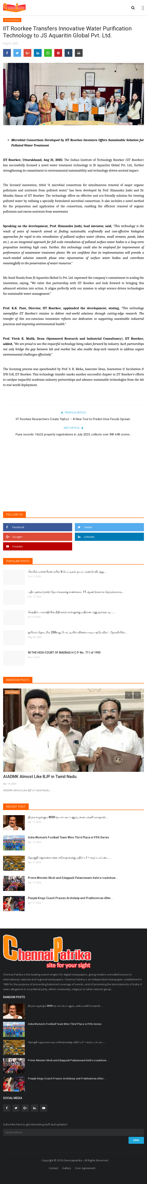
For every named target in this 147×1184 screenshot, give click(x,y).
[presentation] (128, 695)
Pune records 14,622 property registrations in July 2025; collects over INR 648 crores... (73, 434)
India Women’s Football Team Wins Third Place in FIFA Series (68, 837)
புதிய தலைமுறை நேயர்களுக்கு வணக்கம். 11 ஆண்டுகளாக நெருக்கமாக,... (76, 592)
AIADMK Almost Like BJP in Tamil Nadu (39, 776)
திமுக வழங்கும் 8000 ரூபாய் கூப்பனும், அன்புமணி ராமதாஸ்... (68, 817)
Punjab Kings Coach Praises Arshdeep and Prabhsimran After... (70, 898)
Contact (53, 1168)
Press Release (12, 19)
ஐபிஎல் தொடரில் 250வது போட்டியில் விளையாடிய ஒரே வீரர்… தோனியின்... (77, 632)
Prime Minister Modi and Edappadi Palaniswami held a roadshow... (73, 877)
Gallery (66, 1168)
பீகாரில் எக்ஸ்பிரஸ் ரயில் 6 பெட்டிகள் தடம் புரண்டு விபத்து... (67, 571)
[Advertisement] (73, 476)
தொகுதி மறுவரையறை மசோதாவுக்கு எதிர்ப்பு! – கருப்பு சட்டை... (69, 857)
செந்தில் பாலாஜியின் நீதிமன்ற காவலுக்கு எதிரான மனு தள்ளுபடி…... (71, 612)
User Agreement (85, 1168)
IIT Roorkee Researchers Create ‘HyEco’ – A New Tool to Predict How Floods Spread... (73, 419)
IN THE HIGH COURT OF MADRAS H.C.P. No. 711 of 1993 (64, 652)
